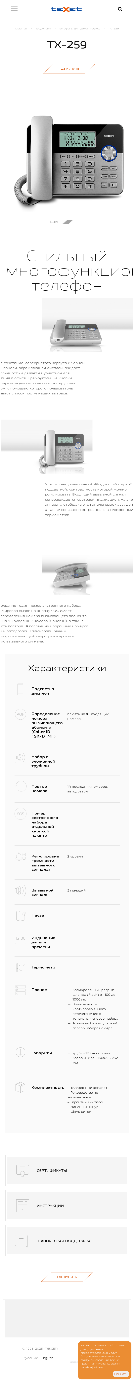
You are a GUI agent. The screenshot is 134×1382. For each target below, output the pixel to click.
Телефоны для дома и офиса (79, 28)
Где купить (69, 68)
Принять (120, 1373)
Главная (21, 28)
